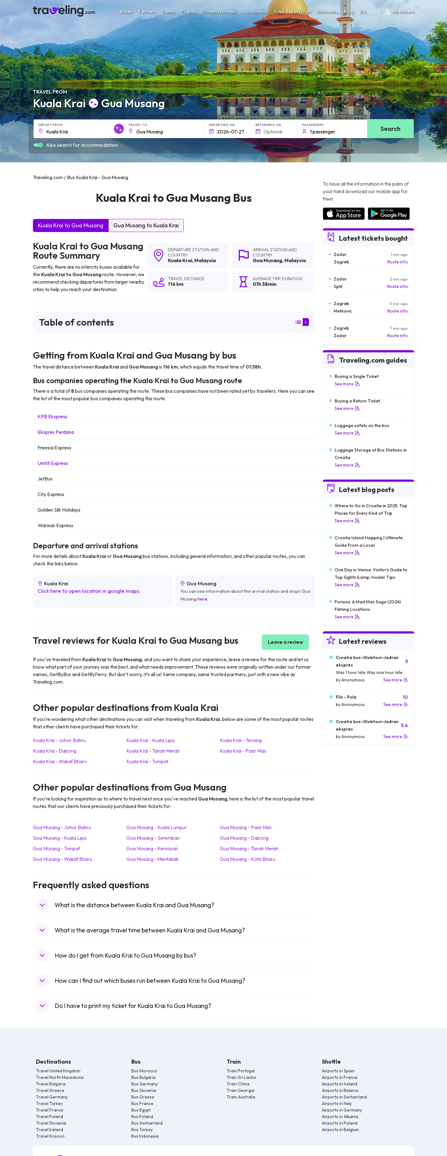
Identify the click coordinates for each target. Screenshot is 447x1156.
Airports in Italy (337, 1103)
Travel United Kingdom (58, 1071)
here (202, 599)
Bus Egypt (141, 1110)
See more (347, 384)
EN (366, 12)
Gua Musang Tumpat (56, 848)
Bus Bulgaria (143, 1077)
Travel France (49, 1110)
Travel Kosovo (50, 1136)
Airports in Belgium (340, 1129)
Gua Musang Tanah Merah (249, 848)
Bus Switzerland (147, 1123)
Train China (238, 1084)
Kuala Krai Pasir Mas (243, 751)
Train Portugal (241, 1071)
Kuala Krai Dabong (54, 751)
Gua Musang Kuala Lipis (60, 838)
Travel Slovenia (51, 1123)
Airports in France (340, 1077)
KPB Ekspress (52, 416)
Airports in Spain (338, 1071)
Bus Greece (142, 1097)
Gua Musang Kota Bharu (247, 859)
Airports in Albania (340, 1116)
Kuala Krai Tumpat (147, 761)
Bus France (142, 1103)
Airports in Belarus (340, 1090)
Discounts (327, 12)
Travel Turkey (49, 1103)
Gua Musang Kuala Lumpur (156, 827)
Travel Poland (49, 1116)
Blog (349, 12)
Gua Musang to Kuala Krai (146, 225)
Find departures (292, 12)
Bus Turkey (142, 1129)
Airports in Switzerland (344, 1097)
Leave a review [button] (285, 642)
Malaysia (205, 260)
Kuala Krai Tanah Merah (153, 751)
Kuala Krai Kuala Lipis (150, 740)
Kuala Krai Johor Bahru (59, 740)
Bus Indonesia (145, 1136)
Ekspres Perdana (56, 432)
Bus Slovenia (143, 1090)
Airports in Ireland (339, 1084)
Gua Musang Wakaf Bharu (62, 859)
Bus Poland (142, 1116)
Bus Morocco (144, 1071)
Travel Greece (50, 1090)
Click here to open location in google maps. (89, 590)
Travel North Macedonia (60, 1077)
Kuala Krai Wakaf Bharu (60, 761)
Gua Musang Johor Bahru (62, 827)
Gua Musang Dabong (244, 838)
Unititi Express (53, 463)
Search (390, 128)
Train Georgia (240, 1090)
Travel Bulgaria (50, 1084)
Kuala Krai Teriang (241, 740)
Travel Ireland (49, 1129)
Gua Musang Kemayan (152, 848)
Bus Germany (144, 1084)
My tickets (399, 12)
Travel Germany (52, 1097)
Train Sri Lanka (241, 1077)
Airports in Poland (339, 1123)
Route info (397, 262)
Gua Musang (267, 260)
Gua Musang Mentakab (152, 859)
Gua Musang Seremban (153, 838)
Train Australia (241, 1097)
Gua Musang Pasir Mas (246, 827)
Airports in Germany (342, 1110)
